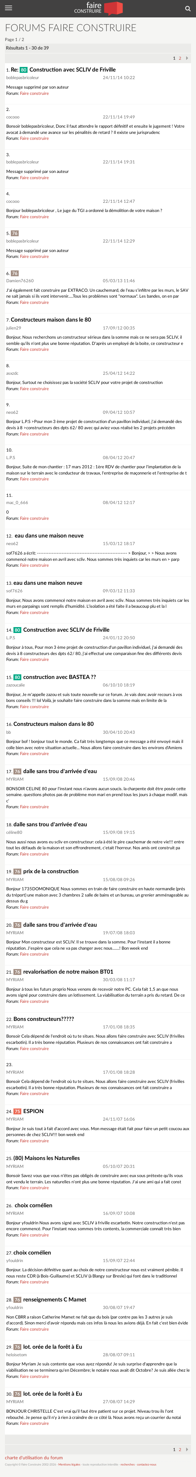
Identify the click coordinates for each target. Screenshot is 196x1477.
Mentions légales (69, 1464)
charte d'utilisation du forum (34, 1458)
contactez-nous (146, 1464)
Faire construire (34, 94)
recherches (128, 1464)
